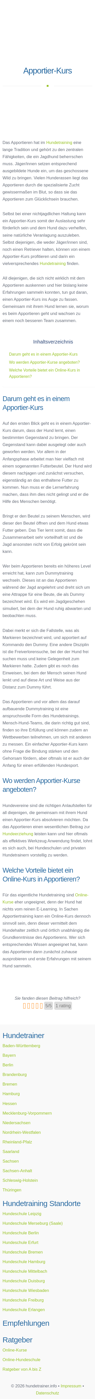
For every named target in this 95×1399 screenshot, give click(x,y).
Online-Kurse (15, 1350)
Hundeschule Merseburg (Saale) (33, 1223)
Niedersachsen (16, 1122)
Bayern (9, 1055)
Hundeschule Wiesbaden (26, 1290)
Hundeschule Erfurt (20, 1242)
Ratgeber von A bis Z (22, 1369)
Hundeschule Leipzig (22, 1213)
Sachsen (11, 1161)
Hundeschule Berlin (21, 1233)
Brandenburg (15, 1074)
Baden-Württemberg (21, 1045)
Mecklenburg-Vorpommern (27, 1113)
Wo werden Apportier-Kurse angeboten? (44, 362)
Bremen (10, 1084)
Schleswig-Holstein (20, 1180)
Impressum (71, 1386)
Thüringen (12, 1190)
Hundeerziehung (18, 833)
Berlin (8, 1065)
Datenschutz (47, 1393)
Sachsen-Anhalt (17, 1170)
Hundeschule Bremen (23, 1252)
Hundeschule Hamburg (24, 1261)
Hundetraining (59, 142)
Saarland (11, 1151)
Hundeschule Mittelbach (25, 1271)
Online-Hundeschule (22, 1359)
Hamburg (11, 1093)
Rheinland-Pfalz (17, 1142)
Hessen (10, 1103)
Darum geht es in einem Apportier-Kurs (43, 354)
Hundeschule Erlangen (24, 1309)
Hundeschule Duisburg (24, 1281)
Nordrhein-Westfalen (22, 1132)
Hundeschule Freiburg (23, 1300)
